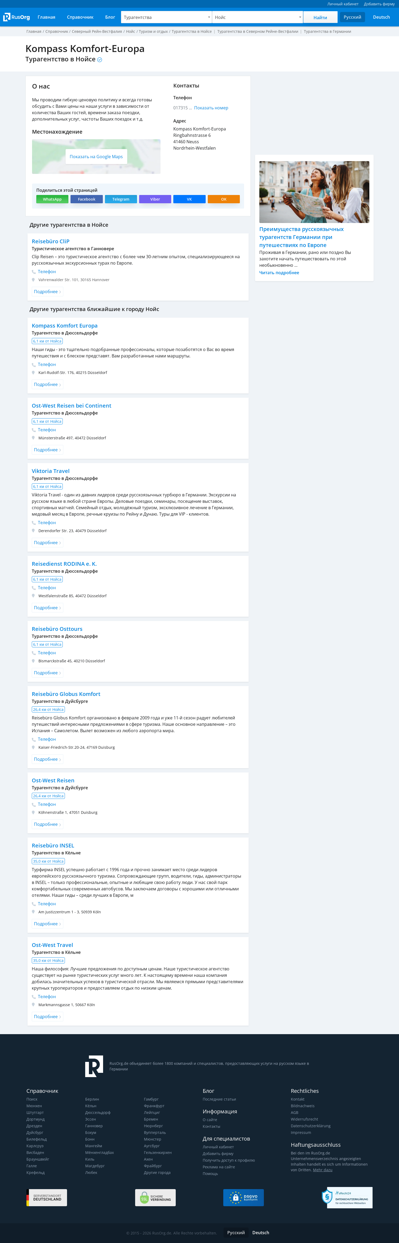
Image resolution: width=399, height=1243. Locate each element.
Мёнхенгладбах (99, 1152)
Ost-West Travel (52, 945)
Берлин (92, 1099)
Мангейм (93, 1145)
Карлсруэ (34, 1145)
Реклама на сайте (218, 1166)
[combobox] (166, 17)
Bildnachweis (302, 1105)
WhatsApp (52, 199)
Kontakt (297, 1099)
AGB (294, 1112)
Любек (91, 1172)
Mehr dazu (314, 1169)
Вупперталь (155, 1132)
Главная (33, 31)
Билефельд (36, 1139)
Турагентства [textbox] (137, 17)
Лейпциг (152, 1112)
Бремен (151, 1119)
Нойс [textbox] (220, 17)
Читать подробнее (279, 273)
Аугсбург (152, 1145)
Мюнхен (34, 1105)
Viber (155, 199)
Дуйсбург (34, 1132)
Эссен (90, 1119)
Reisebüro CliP (50, 241)
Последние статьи (219, 1099)
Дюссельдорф (97, 1112)
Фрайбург (153, 1165)
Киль (89, 1159)
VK (189, 199)
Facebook (86, 199)
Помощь (210, 1173)
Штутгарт (35, 1112)
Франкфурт (154, 1105)
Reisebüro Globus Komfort (66, 694)
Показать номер (211, 108)
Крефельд (35, 1172)
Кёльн (90, 1105)
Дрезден (34, 1125)
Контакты (211, 1126)
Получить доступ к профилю (229, 1160)
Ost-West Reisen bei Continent (71, 405)
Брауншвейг (37, 1159)
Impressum (301, 1132)
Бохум (90, 1132)
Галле (31, 1165)
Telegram (120, 199)
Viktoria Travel (50, 471)
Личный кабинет (218, 1146)
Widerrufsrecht (304, 1119)
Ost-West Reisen (53, 780)
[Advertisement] (314, 113)
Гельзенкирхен (158, 1152)
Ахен (148, 1159)
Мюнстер (152, 1139)
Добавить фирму (218, 1153)
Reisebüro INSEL (53, 845)
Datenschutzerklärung (310, 1125)
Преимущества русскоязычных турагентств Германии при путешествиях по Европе (301, 237)
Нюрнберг (153, 1125)
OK (223, 199)
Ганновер (94, 1125)
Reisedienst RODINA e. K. (64, 563)
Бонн (90, 1139)
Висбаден (35, 1152)
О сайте (210, 1119)
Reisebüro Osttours (57, 628)
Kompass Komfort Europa (65, 325)
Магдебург (94, 1165)
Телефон (44, 271)
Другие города (157, 1172)
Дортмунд (35, 1119)
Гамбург (151, 1099)
